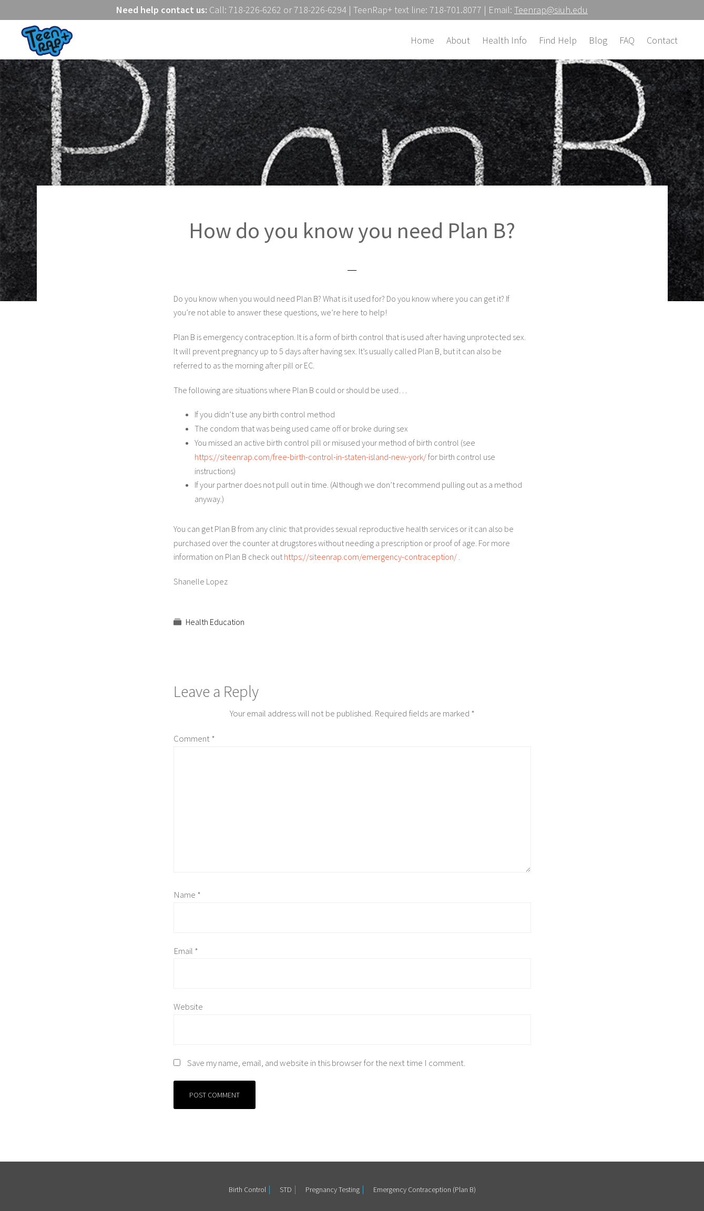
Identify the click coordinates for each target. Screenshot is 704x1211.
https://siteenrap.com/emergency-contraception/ (370, 556)
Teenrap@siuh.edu (551, 10)
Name (187, 894)
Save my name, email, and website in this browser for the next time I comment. (326, 1063)
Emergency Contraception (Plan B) (424, 1189)
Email (186, 951)
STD (286, 1189)
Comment (194, 738)
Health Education (215, 622)
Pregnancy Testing (332, 1189)
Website (188, 1006)
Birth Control (247, 1189)
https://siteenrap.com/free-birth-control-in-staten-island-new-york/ (310, 456)
